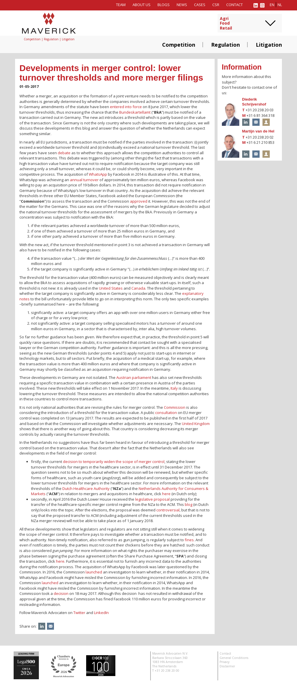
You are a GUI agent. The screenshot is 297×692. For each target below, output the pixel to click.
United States (111, 288)
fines (189, 539)
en (272, 4)
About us (142, 4)
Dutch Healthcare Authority (86, 488)
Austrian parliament (133, 377)
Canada (138, 288)
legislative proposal (152, 499)
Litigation (269, 44)
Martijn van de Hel (258, 131)
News (182, 4)
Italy (174, 388)
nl (280, 4)
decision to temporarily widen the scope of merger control (113, 461)
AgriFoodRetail (226, 23)
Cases (199, 4)
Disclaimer (227, 666)
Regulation (225, 44)
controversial (168, 510)
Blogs (163, 4)
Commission (174, 407)
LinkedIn (101, 612)
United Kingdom (196, 423)
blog (188, 504)
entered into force (126, 106)
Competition (178, 44)
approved (138, 201)
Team (121, 4)
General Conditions (234, 658)
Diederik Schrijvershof (254, 101)
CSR (215, 4)
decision (61, 593)
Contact (234, 4)
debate (64, 152)
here (166, 493)
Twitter (79, 612)
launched (94, 572)
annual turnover (84, 179)
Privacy (224, 662)
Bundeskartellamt (135, 112)
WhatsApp (98, 174)
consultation (166, 412)
